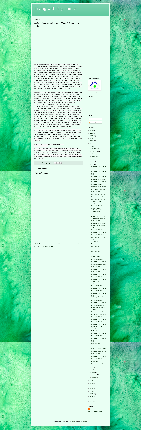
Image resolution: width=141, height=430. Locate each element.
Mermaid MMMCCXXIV (98, 191)
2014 (91, 394)
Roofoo (73, 421)
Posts (91, 119)
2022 (91, 141)
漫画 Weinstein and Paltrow (98, 189)
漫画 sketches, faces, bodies (98, 264)
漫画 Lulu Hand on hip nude (98, 351)
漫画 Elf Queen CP (96, 256)
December (94, 148)
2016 (91, 388)
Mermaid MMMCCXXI (97, 220)
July (93, 161)
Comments (92, 122)
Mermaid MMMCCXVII (97, 246)
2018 (91, 383)
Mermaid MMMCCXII (97, 276)
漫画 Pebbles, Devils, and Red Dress (98, 296)
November (94, 151)
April (93, 369)
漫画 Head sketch (96, 174)
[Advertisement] (58, 228)
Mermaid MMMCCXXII (97, 206)
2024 (91, 136)
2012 (91, 399)
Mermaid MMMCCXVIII (98, 237)
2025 (91, 133)
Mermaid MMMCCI (96, 358)
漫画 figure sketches (96, 184)
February (94, 375)
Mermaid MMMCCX (96, 291)
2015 (91, 391)
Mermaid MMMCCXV (97, 259)
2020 (91, 146)
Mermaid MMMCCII (96, 353)
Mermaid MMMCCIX (97, 300)
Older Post (79, 243)
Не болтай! (94, 331)
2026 (91, 130)
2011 (91, 401)
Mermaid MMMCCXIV (97, 266)
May (93, 367)
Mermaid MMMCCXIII (97, 271)
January (94, 377)
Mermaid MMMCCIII (97, 343)
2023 (91, 138)
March (93, 372)
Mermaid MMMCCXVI (97, 251)
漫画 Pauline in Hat (96, 341)
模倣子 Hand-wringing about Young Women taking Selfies (97, 210)
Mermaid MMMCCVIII (97, 305)
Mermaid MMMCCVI (97, 322)
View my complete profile (95, 411)
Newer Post (38, 243)
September (94, 156)
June (93, 164)
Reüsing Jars (94, 361)
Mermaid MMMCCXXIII (98, 194)
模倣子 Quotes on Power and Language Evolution (98, 217)
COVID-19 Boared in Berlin (98, 348)
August (94, 159)
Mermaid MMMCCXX (97, 229)
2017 (91, 386)
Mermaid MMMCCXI (97, 286)
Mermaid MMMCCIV (97, 336)
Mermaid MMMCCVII (97, 316)
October (94, 153)
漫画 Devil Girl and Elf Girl (98, 314)
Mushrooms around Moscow (98, 166)
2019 (91, 380)
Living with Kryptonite (55, 8)
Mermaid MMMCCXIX (97, 234)
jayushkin (92, 409)
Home (58, 243)
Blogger (84, 421)
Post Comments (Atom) (48, 246)
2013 (91, 396)
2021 (91, 143)
